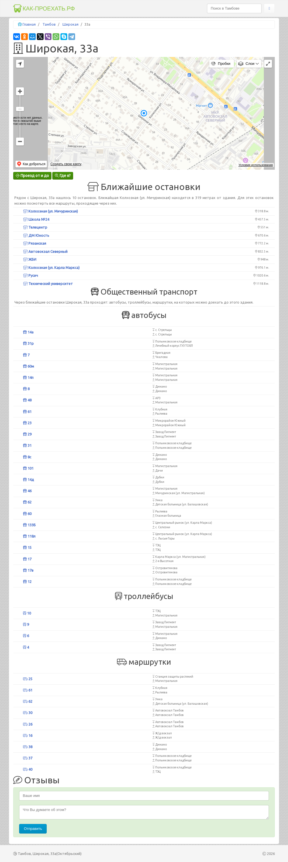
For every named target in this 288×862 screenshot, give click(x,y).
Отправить (33, 828)
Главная (29, 24)
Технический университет (48, 284)
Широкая (70, 24)
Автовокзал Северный (45, 251)
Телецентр (35, 227)
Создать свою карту (65, 164)
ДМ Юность (36, 235)
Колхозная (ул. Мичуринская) (50, 211)
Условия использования (255, 165)
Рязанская (34, 243)
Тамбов (49, 24)
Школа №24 (36, 219)
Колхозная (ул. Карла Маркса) (51, 267)
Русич (30, 275)
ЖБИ (29, 259)
